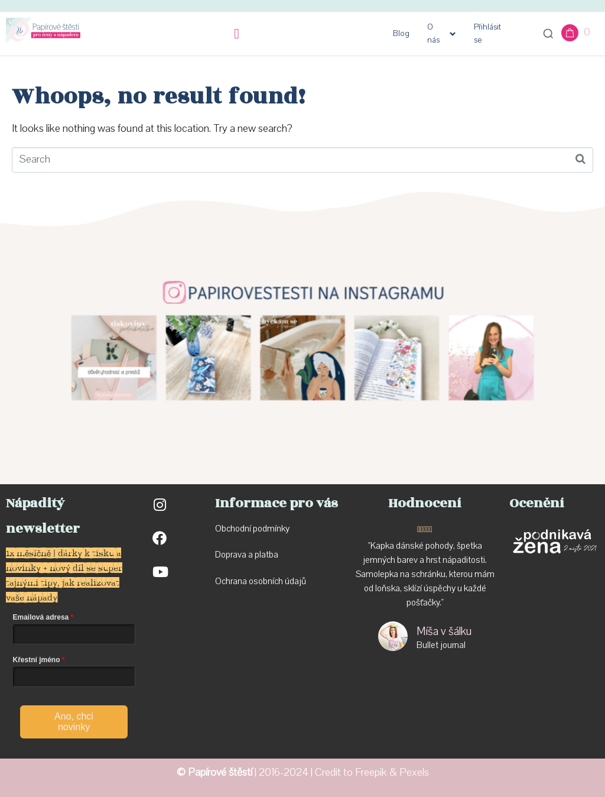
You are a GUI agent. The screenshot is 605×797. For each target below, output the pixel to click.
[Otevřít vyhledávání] (548, 34)
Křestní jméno (36, 660)
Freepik (371, 772)
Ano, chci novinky (73, 721)
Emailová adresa (41, 617)
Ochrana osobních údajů (260, 581)
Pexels (414, 772)
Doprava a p (237, 555)
